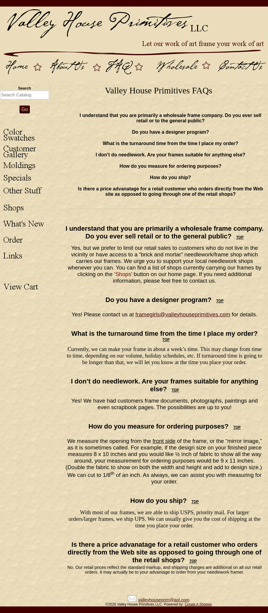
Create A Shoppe (198, 604)
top (239, 237)
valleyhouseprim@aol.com (163, 599)
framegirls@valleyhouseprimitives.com (182, 314)
